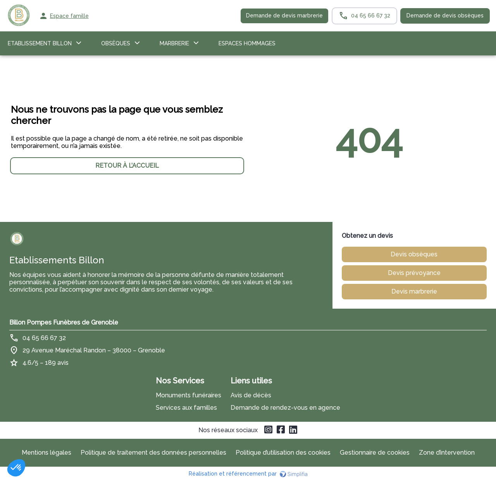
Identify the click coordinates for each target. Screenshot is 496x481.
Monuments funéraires (188, 395)
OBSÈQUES (115, 43)
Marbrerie (174, 43)
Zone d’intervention (447, 452)
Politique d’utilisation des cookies (283, 452)
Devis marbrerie (414, 291)
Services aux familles (186, 407)
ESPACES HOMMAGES (247, 43)
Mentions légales (46, 452)
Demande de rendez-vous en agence (285, 407)
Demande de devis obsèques (445, 15)
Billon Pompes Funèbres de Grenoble (63, 322)
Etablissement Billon (40, 43)
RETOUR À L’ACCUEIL (127, 165)
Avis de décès (251, 395)
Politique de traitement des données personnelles (153, 452)
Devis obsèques (414, 254)
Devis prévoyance (414, 273)
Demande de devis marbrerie (284, 15)
